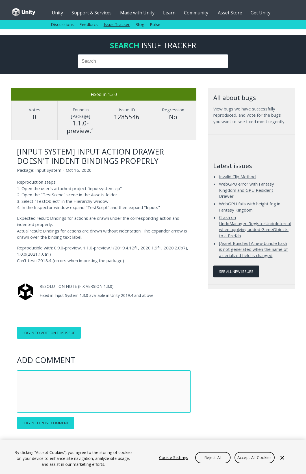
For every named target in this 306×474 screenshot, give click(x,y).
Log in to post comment (46, 422)
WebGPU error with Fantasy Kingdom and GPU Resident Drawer (246, 190)
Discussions (62, 24)
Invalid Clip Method (237, 176)
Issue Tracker (117, 24)
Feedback (88, 24)
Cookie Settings (173, 457)
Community (196, 13)
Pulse (155, 24)
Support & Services (91, 13)
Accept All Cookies (254, 457)
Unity (57, 13)
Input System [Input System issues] (48, 170)
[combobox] (153, 61)
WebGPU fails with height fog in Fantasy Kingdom (249, 207)
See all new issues (236, 271)
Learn (169, 13)
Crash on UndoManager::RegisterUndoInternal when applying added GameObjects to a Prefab (255, 226)
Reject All (213, 457)
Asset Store (230, 13)
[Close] (282, 457)
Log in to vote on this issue (49, 332)
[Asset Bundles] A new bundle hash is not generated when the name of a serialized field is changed (253, 249)
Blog (139, 24)
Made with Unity (137, 13)
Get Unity (260, 13)
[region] (153, 457)
